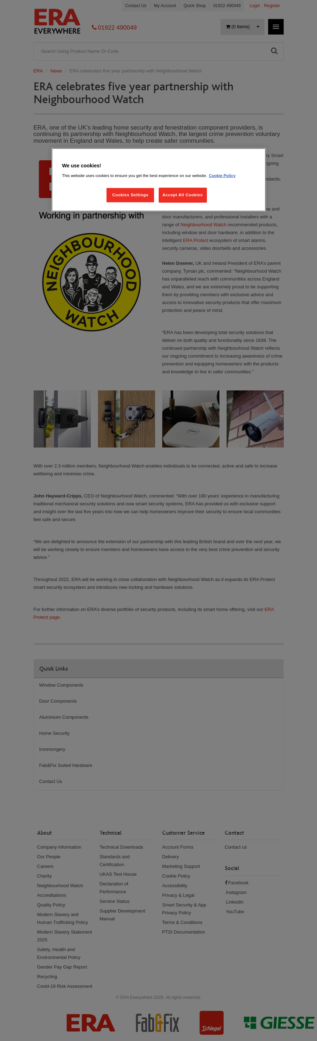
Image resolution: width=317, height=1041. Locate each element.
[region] (158, 180)
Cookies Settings (130, 195)
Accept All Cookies (183, 195)
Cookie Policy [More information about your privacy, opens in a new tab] (222, 175)
